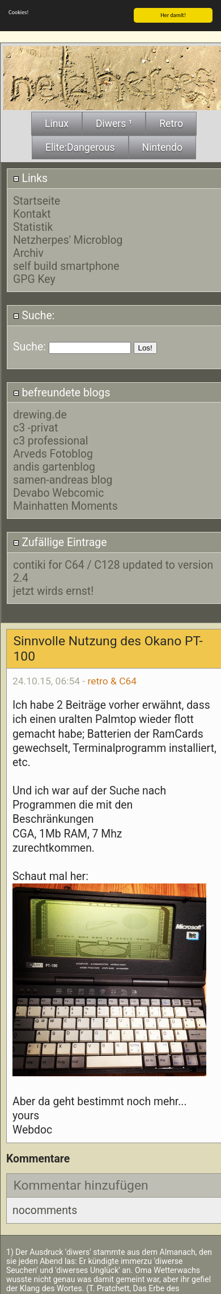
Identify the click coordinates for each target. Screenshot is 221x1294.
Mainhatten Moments (65, 503)
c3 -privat (35, 425)
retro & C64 (112, 678)
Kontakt (32, 211)
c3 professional (50, 438)
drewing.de (40, 412)
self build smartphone (66, 263)
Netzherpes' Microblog (67, 237)
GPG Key (34, 277)
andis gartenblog (54, 464)
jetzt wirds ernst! (53, 588)
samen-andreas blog (62, 477)
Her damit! (173, 12)
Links (30, 176)
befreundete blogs (61, 389)
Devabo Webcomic (58, 490)
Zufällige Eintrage (60, 540)
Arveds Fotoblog (53, 451)
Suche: (34, 313)
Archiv (28, 250)
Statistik (33, 224)
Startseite (36, 198)
